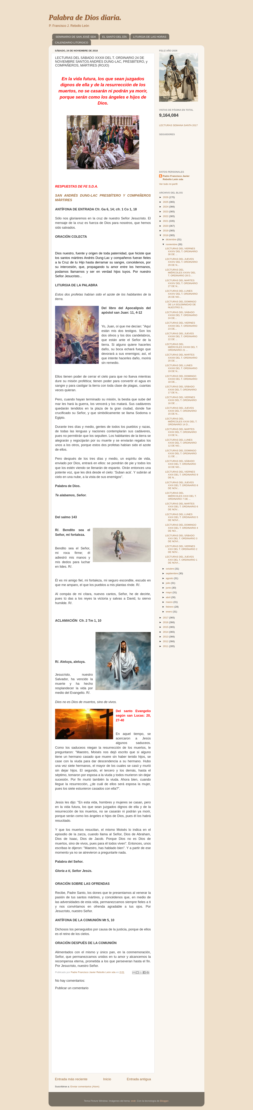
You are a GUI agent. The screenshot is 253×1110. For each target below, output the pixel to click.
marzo (169, 602)
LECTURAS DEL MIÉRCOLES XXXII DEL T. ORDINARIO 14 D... (181, 421)
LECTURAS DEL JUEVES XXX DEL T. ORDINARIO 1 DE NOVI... (181, 559)
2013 (166, 636)
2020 (166, 226)
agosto (170, 578)
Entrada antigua (139, 1079)
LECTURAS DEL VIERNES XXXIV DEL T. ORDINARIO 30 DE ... (181, 251)
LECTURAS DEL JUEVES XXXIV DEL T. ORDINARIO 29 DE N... (181, 262)
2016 (166, 622)
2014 (166, 632)
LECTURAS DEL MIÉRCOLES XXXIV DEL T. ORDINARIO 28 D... (180, 272)
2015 (166, 627)
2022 (166, 216)
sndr (133, 1100)
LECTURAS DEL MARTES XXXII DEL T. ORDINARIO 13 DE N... (181, 432)
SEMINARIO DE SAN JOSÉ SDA (76, 36)
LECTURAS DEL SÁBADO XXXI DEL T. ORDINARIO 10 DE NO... (180, 464)
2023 (166, 211)
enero (169, 611)
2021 (166, 221)
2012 (166, 641)
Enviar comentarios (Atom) (84, 1086)
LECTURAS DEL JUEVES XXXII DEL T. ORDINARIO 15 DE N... (181, 411)
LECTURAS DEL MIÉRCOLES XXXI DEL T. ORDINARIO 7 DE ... (181, 496)
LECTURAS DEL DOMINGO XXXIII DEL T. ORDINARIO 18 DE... (181, 379)
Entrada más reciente (71, 1079)
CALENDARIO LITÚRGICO (71, 42)
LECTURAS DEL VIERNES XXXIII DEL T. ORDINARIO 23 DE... (181, 325)
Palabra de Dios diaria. (85, 17)
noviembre (172, 244)
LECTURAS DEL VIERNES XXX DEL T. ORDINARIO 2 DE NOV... (181, 549)
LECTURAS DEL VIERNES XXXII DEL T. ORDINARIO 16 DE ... (181, 400)
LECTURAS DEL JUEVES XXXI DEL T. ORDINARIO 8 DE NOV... (181, 485)
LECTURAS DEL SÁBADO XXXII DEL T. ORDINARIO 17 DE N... (181, 389)
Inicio (107, 1079)
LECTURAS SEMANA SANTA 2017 (178, 125)
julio (168, 583)
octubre (170, 568)
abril (168, 597)
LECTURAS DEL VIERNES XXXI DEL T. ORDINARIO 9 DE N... (181, 474)
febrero (170, 606)
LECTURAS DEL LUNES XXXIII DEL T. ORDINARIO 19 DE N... (181, 368)
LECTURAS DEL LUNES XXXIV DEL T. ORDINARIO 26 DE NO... (181, 294)
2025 (166, 202)
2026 (166, 197)
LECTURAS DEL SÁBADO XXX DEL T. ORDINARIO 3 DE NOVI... (181, 538)
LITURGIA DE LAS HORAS (149, 36)
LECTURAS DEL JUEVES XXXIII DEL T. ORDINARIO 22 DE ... (181, 336)
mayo (169, 592)
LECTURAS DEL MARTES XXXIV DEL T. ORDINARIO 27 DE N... (181, 283)
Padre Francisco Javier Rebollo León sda (176, 178)
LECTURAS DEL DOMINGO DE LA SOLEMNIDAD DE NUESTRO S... (180, 304)
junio (169, 587)
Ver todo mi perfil (168, 184)
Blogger (164, 1100)
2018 (166, 235)
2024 (166, 206)
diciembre (171, 239)
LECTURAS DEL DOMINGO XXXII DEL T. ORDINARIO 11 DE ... (181, 453)
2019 (166, 230)
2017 (166, 617)
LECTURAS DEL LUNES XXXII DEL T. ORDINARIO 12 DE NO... (181, 442)
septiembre (172, 573)
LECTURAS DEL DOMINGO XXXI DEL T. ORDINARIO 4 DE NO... (181, 527)
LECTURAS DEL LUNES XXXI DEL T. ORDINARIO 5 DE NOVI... (181, 517)
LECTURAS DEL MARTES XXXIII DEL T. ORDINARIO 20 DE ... (181, 357)
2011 (166, 646)
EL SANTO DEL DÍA (114, 36)
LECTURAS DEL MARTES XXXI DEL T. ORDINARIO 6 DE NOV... (181, 506)
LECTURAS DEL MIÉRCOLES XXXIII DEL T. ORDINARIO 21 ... (181, 347)
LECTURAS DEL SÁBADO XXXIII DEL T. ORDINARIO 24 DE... (181, 315)
